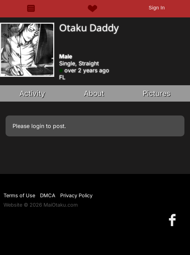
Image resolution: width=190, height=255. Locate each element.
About (94, 93)
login (37, 125)
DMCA (47, 195)
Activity (32, 93)
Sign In (157, 7)
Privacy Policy (76, 195)
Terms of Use (19, 195)
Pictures (157, 93)
